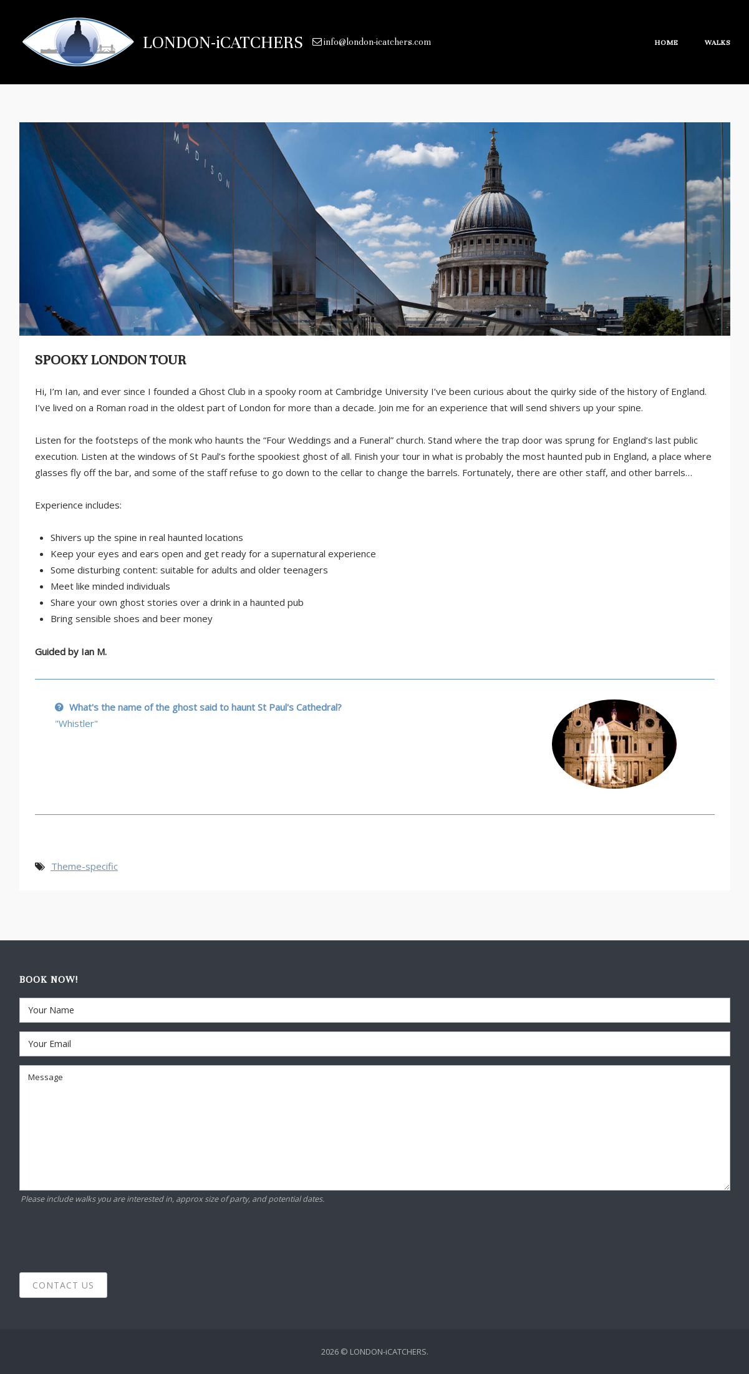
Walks (717, 42)
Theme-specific (84, 866)
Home (666, 42)
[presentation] (114, 1239)
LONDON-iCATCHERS (223, 42)
